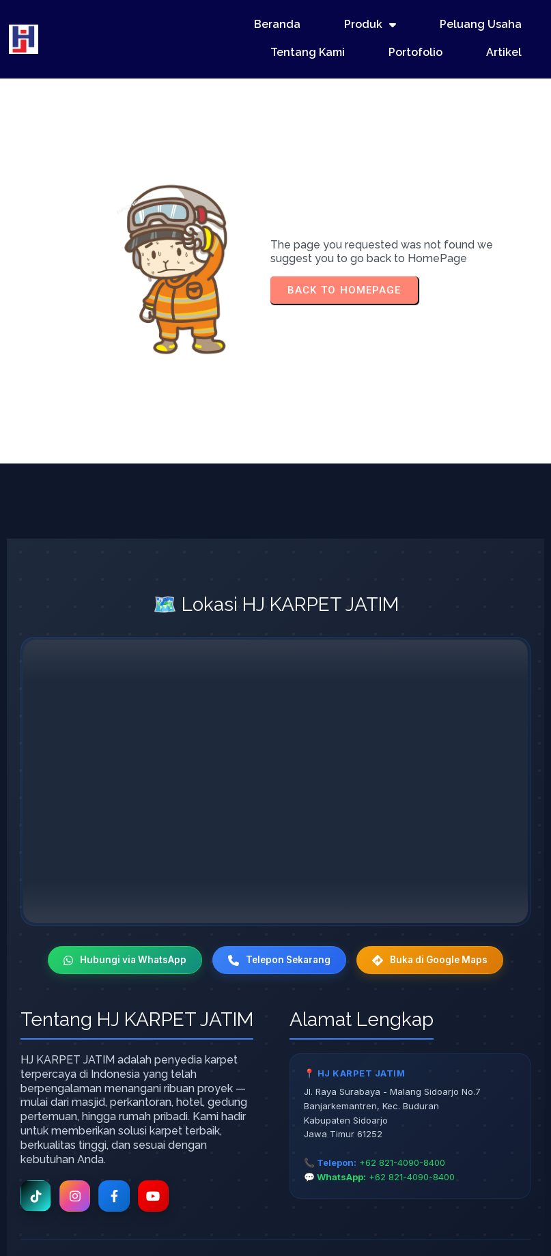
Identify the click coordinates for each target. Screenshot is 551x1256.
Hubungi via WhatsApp (116, 877)
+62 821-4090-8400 (402, 1081)
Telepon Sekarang (278, 877)
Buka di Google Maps (438, 877)
